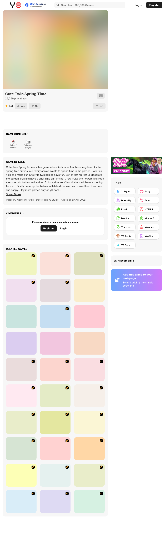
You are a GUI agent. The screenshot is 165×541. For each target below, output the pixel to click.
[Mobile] (125, 218)
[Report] (99, 106)
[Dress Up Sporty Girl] (21, 395)
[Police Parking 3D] (21, 343)
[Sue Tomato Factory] (89, 448)
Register (154, 5)
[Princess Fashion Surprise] (55, 343)
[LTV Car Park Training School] (89, 343)
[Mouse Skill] (148, 218)
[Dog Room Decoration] (21, 501)
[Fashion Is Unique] (89, 422)
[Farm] (148, 200)
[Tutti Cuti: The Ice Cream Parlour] (55, 448)
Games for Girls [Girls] (25, 199)
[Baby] (148, 191)
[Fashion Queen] (89, 369)
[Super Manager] (21, 369)
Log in (138, 5)
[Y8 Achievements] (125, 236)
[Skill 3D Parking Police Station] (89, 290)
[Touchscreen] (125, 227)
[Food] (125, 209)
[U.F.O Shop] (55, 422)
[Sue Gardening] (89, 475)
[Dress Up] (125, 200)
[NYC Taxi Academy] (21, 316)
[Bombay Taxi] (55, 263)
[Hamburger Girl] (89, 501)
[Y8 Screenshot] (125, 245)
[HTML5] (148, 209)
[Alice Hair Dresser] (21, 448)
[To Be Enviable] (55, 395)
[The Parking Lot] (89, 263)
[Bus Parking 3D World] (55, 316)
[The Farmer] (55, 369)
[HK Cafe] (89, 395)
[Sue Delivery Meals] (55, 475)
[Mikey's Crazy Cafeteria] (55, 501)
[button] (13, 194)
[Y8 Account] (148, 227)
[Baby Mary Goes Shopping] (89, 316)
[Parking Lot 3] (21, 290)
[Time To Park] (55, 290)
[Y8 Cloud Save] (148, 236)
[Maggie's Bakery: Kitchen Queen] (21, 475)
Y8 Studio (53, 199)
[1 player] (125, 191)
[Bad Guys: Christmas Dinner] (21, 422)
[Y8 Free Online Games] (15, 5)
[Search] (57, 5)
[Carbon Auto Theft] (21, 263)
